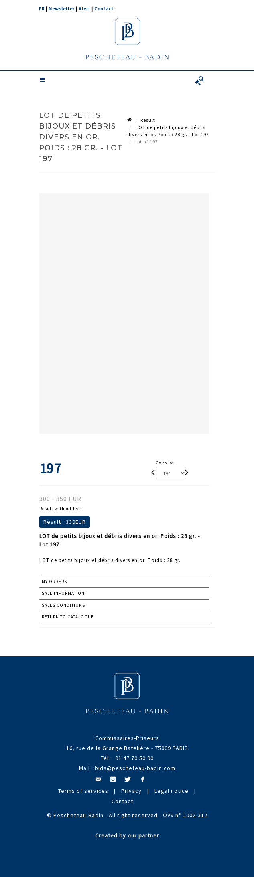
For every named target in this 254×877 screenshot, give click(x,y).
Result (147, 120)
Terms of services (83, 790)
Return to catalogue (68, 617)
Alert (84, 9)
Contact (104, 9)
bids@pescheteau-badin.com (135, 768)
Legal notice (171, 790)
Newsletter (62, 9)
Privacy (131, 790)
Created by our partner (127, 835)
